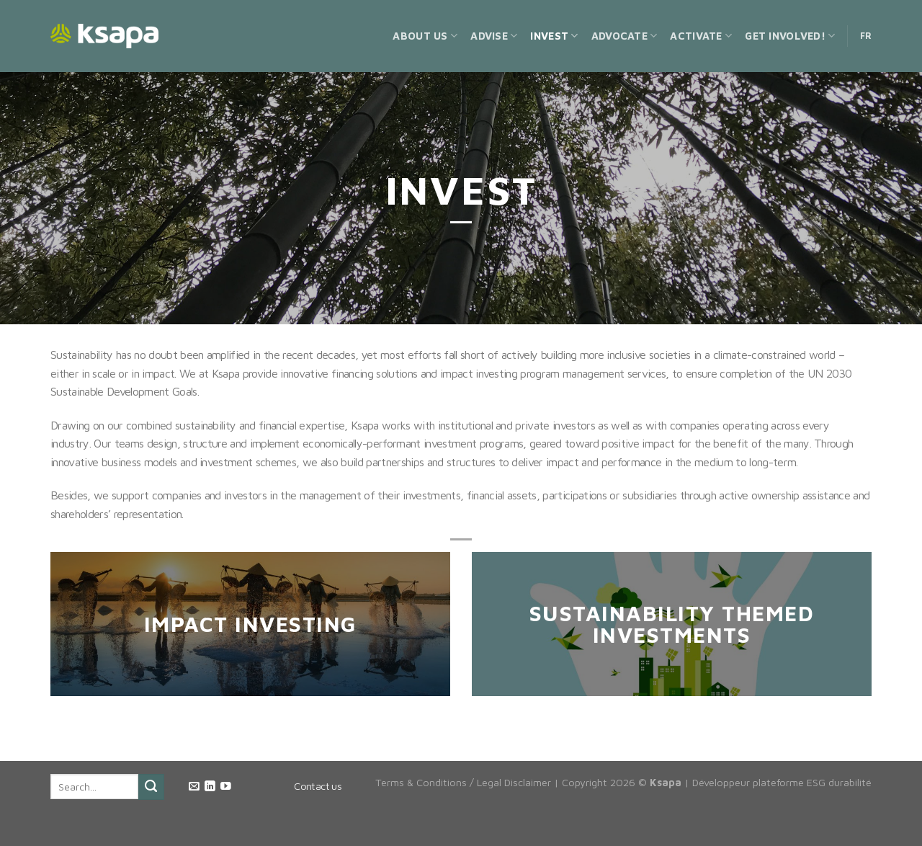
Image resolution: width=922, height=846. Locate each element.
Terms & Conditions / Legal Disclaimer (463, 782)
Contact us (317, 786)
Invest (554, 36)
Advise (493, 36)
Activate (701, 36)
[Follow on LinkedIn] (210, 787)
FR (866, 35)
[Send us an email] (194, 787)
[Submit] (151, 787)
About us (425, 36)
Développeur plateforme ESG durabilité (782, 782)
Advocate (624, 36)
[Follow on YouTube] (225, 787)
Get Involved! (790, 36)
